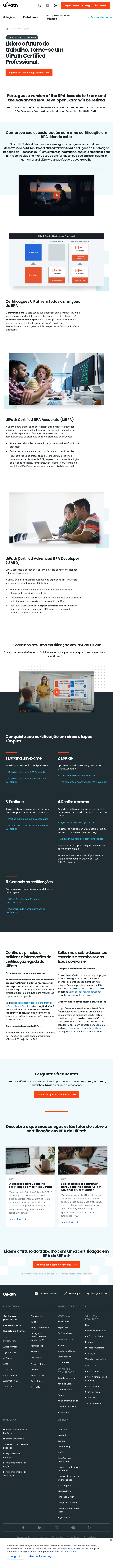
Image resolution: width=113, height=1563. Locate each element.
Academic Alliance (67, 1351)
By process (63, 1327)
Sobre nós (62, 1429)
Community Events (67, 1406)
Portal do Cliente (66, 1383)
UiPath (90, 1397)
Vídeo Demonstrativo (95, 1359)
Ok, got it (15, 1557)
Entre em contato (45, 1293)
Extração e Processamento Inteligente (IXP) (39, 1337)
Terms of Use (57, 1537)
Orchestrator (37, 1357)
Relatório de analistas (95, 1330)
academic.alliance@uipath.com (86, 1028)
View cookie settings (40, 1557)
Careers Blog (64, 1446)
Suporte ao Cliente (14, 1331)
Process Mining (38, 1364)
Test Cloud (36, 1386)
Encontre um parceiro (14, 1438)
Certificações (64, 1356)
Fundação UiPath (66, 1496)
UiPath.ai (62, 1435)
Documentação (65, 1389)
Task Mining (36, 1381)
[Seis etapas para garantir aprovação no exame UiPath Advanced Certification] (82, 1187)
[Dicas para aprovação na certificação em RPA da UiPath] (30, 1187)
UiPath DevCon (92, 1392)
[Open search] (39, 5)
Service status (64, 1412)
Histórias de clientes (95, 1336)
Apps (5, 1363)
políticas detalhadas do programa (32, 1002)
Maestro (35, 1351)
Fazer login (72, 1293)
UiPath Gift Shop (65, 1491)
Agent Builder (9, 1352)
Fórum (61, 1395)
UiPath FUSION (92, 1371)
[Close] (111, 1541)
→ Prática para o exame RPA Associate (27, 819)
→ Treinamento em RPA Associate (76, 775)
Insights (34, 1321)
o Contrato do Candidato (19, 1006)
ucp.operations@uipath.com (84, 991)
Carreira (61, 1441)
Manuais (89, 1342)
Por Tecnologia (65, 1333)
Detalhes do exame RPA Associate (27, 772)
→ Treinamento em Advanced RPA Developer (82, 782)
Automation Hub (11, 1375)
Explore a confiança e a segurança (32, 1537)
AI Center (7, 1358)
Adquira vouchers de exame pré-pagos (81, 838)
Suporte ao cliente (66, 1378)
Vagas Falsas (64, 1517)
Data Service (37, 1316)
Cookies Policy (90, 1537)
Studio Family (37, 1375)
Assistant (7, 1369)
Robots (34, 1369)
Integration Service (40, 1327)
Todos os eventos (93, 1403)
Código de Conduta (67, 1502)
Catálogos (90, 1353)
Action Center (10, 1346)
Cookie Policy (70, 1552)
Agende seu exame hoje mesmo (77, 822)
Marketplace (37, 1345)
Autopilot (7, 1386)
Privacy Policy (73, 1537)
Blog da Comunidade (68, 1400)
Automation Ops (11, 1381)
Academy (62, 1345)
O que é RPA (63, 1362)
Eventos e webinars (94, 1347)
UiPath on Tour (92, 1386)
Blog (87, 1325)
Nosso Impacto (65, 1485)
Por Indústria (64, 1321)
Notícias (61, 1452)
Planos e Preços (12, 1325)
